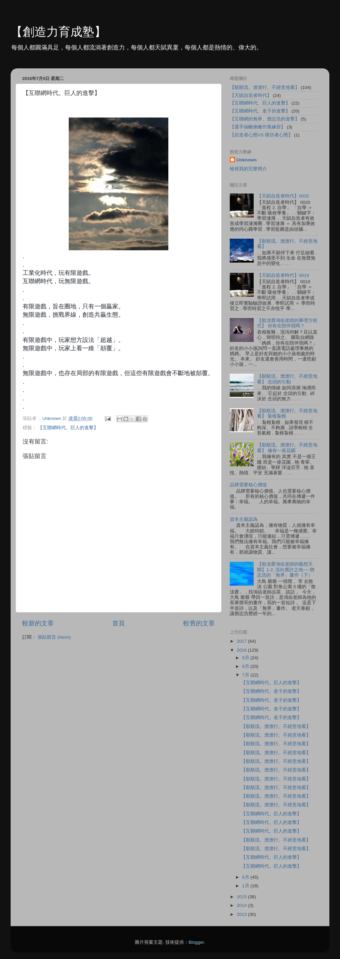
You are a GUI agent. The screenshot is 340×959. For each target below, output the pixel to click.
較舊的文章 (199, 623)
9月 (246, 657)
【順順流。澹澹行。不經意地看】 (264, 87)
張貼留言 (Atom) (54, 637)
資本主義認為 (244, 519)
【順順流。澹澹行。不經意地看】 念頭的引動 (287, 379)
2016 (242, 650)
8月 (246, 666)
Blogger (196, 942)
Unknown (246, 159)
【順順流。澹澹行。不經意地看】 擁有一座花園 (287, 447)
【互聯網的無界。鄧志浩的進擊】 (264, 119)
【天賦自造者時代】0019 (283, 275)
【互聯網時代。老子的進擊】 (260, 111)
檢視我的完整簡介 (248, 168)
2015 (242, 896)
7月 (246, 675)
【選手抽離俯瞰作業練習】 (258, 126)
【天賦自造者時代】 (251, 95)
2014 (242, 905)
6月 (246, 877)
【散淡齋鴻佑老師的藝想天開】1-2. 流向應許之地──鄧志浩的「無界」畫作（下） (285, 569)
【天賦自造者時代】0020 (283, 196)
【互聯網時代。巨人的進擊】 (68, 427)
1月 (246, 885)
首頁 (118, 623)
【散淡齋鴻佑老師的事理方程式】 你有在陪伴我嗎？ (287, 323)
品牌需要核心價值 (248, 484)
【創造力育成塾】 (58, 32)
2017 (242, 641)
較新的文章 (38, 623)
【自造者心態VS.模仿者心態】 (261, 134)
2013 (242, 914)
